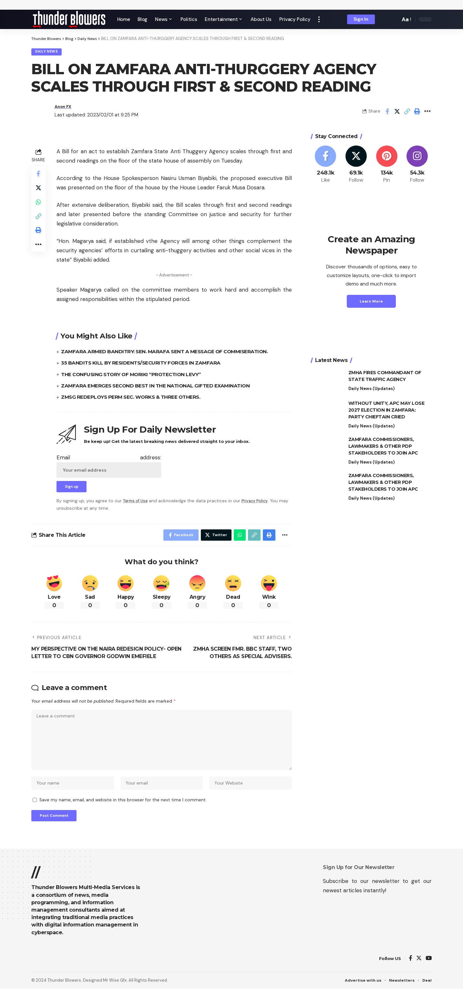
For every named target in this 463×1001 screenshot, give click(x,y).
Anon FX (65, 108)
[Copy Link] (407, 113)
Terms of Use (136, 504)
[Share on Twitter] (397, 113)
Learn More (371, 302)
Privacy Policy (258, 504)
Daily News (48, 52)
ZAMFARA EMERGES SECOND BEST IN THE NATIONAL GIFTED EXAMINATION (159, 387)
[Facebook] (325, 166)
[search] (393, 19)
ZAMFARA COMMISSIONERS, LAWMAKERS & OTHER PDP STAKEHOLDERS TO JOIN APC (383, 448)
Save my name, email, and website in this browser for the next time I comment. (123, 810)
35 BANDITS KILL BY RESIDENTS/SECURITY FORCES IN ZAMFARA (144, 365)
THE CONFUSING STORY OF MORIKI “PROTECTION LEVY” (135, 376)
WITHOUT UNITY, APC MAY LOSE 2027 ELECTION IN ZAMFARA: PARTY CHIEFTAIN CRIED (386, 412)
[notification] (384, 19)
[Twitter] (356, 166)
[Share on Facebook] (387, 113)
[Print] (417, 113)
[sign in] (361, 19)
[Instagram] (417, 166)
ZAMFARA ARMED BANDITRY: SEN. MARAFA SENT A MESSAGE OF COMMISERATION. (169, 353)
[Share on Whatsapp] (39, 207)
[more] (319, 19)
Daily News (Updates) (371, 390)
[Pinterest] (386, 166)
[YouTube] (429, 971)
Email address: (109, 467)
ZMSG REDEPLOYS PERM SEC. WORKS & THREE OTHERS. (134, 398)
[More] (427, 113)
